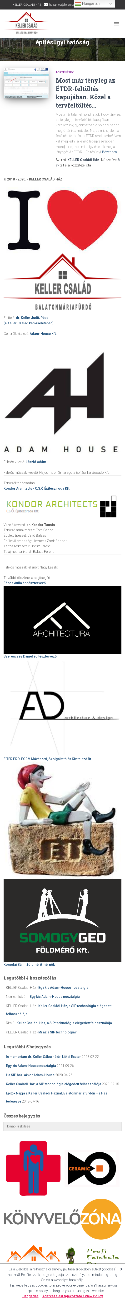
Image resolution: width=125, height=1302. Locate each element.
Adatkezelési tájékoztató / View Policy (72, 1296)
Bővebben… (110, 152)
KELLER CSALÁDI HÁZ (27, 4)
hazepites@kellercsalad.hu (66, 4)
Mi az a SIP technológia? (57, 1032)
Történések (65, 72)
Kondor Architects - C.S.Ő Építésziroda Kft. (37, 488)
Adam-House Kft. (43, 334)
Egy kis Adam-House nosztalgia (63, 988)
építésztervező (25, 583)
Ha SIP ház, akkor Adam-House (30, 1075)
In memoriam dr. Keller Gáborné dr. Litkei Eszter (43, 1057)
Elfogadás (30, 1296)
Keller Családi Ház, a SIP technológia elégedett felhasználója (64, 1023)
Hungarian (87, 4)
